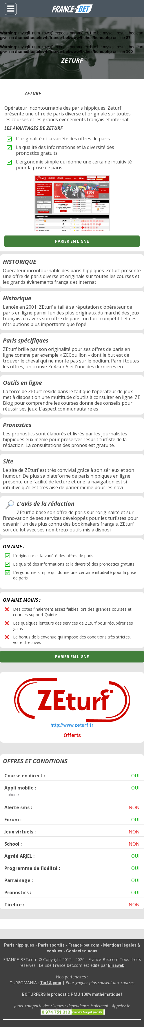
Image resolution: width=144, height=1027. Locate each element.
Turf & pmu (50, 982)
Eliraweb (116, 965)
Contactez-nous (81, 951)
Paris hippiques (19, 945)
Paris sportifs (51, 945)
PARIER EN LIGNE (72, 241)
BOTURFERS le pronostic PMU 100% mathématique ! (72, 994)
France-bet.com (83, 945)
